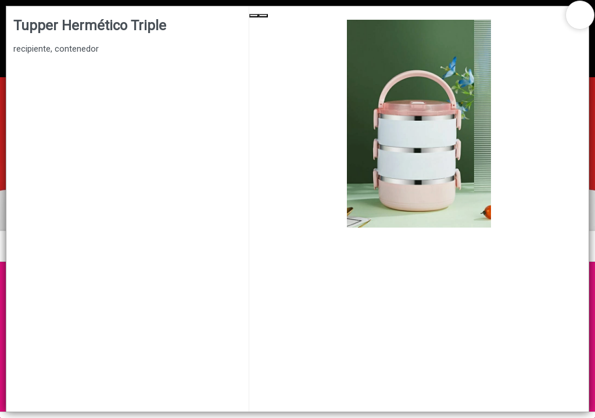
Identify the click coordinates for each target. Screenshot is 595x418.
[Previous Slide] (254, 15)
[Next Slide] (263, 15)
